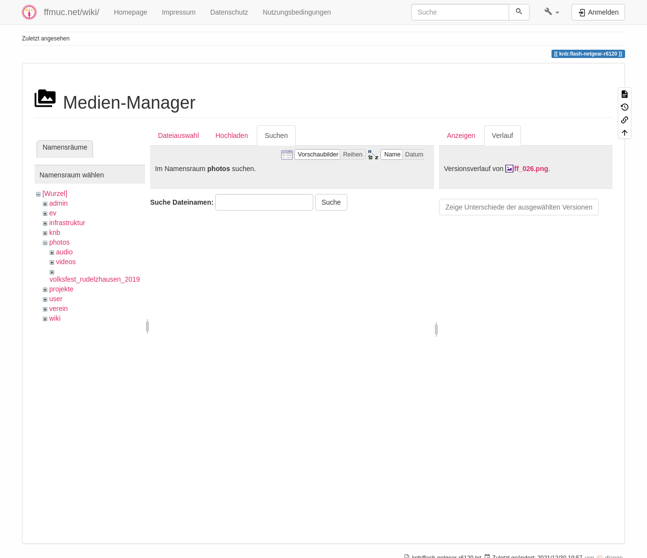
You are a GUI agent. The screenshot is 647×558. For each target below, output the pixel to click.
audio (64, 252)
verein (58, 308)
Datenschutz (229, 12)
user (55, 299)
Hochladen (231, 135)
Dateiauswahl (178, 135)
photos (59, 242)
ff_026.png (531, 169)
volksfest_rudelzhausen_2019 (95, 279)
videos (66, 262)
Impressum (178, 12)
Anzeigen (461, 135)
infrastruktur (67, 223)
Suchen (276, 135)
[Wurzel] (54, 193)
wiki (54, 318)
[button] (552, 12)
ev (53, 213)
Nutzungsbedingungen (297, 12)
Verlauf (503, 135)
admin (58, 203)
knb (54, 232)
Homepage (131, 12)
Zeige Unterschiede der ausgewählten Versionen (518, 207)
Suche (331, 202)
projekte (61, 289)
